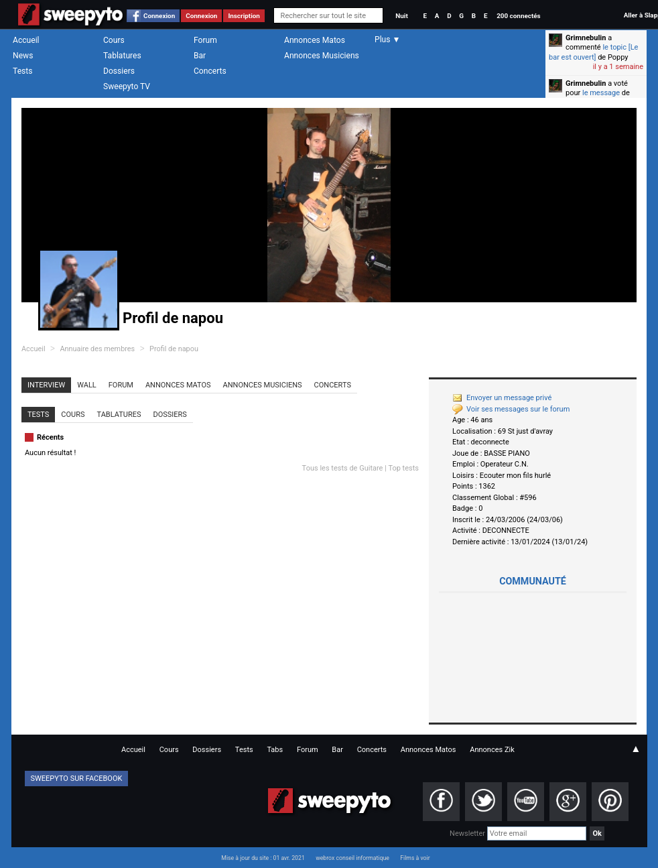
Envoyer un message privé (501, 397)
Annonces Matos (314, 40)
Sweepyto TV (126, 86)
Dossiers (119, 71)
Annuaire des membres (97, 349)
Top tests (403, 468)
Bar (200, 55)
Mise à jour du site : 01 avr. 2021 (262, 858)
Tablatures (122, 55)
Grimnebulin (586, 38)
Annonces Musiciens (321, 55)
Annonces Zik (492, 749)
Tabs (275, 749)
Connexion (159, 15)
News (23, 55)
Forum (205, 40)
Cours (114, 40)
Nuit (401, 15)
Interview (46, 385)
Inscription (244, 15)
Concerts (210, 71)
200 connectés (518, 15)
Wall (86, 385)
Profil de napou (173, 349)
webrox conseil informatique (352, 858)
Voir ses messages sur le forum (511, 409)
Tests (22, 71)
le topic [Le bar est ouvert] (593, 52)
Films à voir (415, 858)
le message (601, 92)
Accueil (26, 40)
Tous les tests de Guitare (342, 468)
